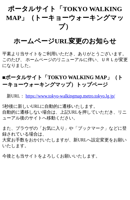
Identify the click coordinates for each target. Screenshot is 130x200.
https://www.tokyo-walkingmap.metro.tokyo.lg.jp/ (70, 96)
